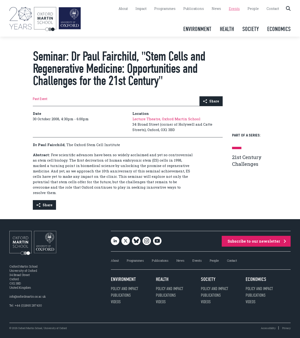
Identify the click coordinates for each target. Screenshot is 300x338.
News (216, 8)
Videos (116, 302)
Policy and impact (124, 289)
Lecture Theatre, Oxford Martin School (166, 119)
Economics (279, 29)
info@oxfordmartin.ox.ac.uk (27, 296)
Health (227, 29)
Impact (140, 8)
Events (234, 8)
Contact (272, 8)
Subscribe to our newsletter (257, 241)
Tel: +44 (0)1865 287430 (25, 305)
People (253, 8)
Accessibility (268, 328)
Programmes (165, 8)
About (123, 8)
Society (250, 29)
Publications (193, 8)
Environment (197, 29)
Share (211, 101)
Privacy (286, 328)
